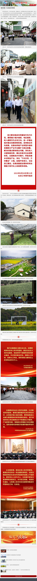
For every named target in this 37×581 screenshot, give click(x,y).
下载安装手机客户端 (18, 576)
